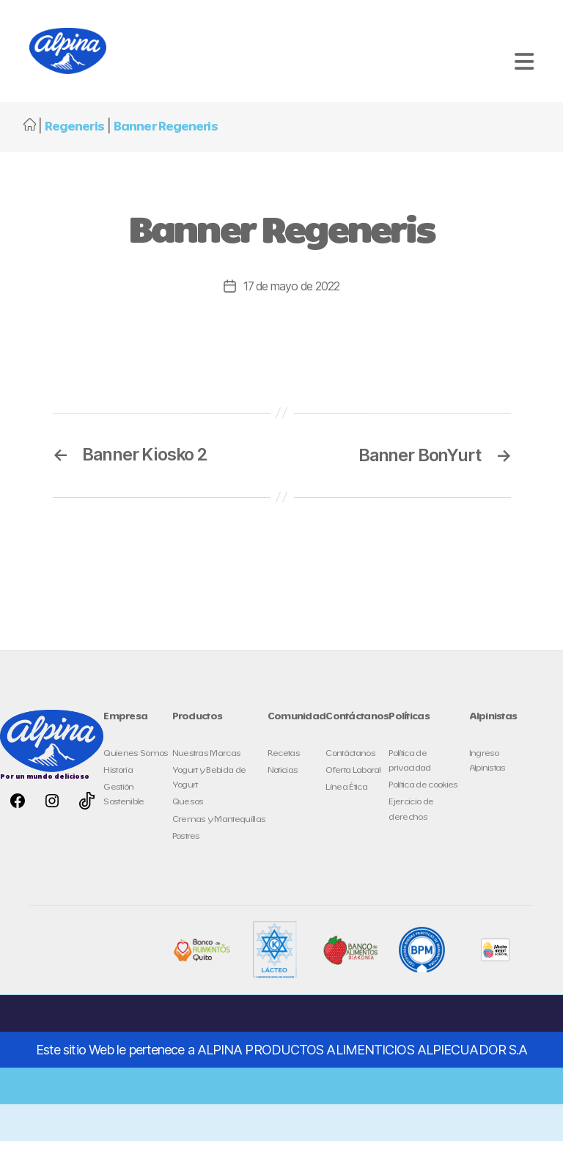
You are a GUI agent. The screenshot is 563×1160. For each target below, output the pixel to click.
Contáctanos (350, 772)
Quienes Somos (135, 772)
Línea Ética (346, 807)
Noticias (283, 790)
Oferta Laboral (353, 790)
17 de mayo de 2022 (291, 305)
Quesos (188, 821)
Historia (118, 790)
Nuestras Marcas (206, 772)
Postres (186, 856)
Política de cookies (423, 805)
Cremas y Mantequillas (219, 838)
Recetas (284, 772)
